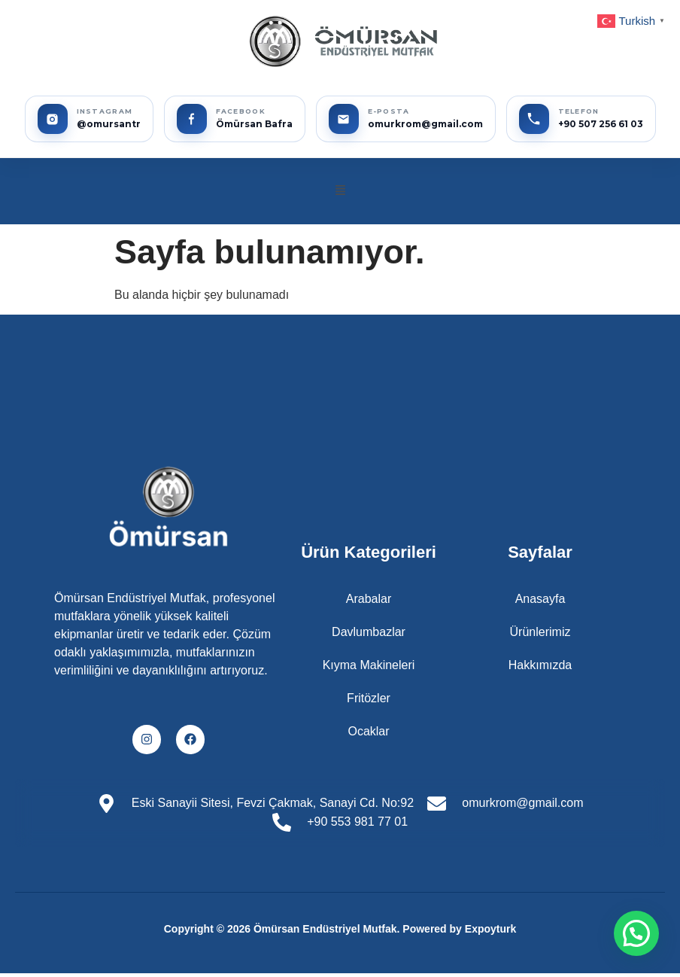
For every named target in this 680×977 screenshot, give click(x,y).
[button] (340, 191)
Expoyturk (490, 929)
